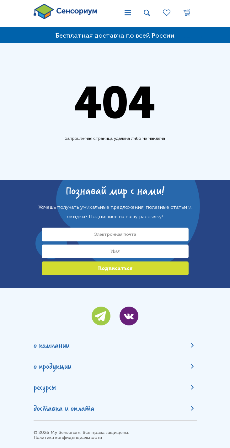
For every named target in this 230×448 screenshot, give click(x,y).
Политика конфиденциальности (68, 437)
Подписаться (115, 268)
